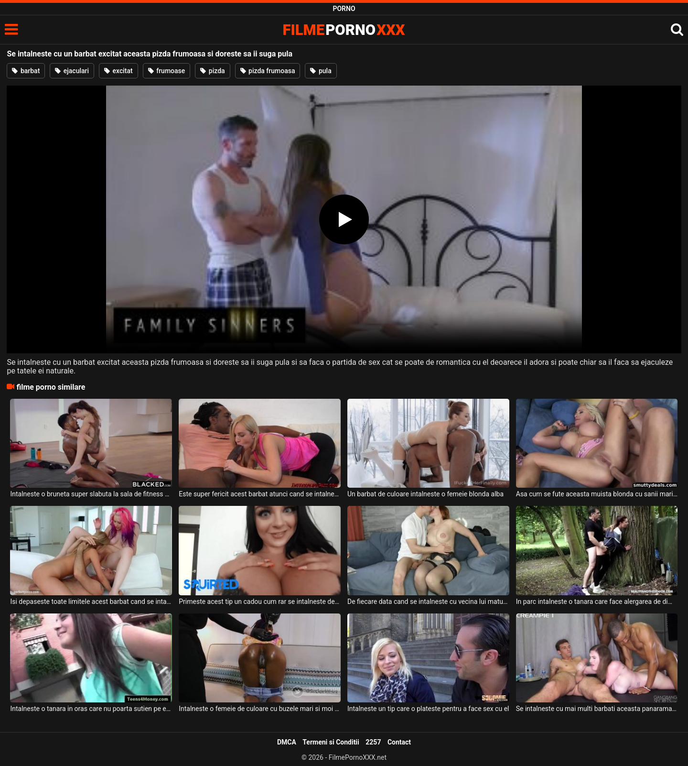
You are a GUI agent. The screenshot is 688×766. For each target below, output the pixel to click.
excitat (118, 71)
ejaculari (72, 71)
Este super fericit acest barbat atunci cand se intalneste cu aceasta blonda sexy (260, 494)
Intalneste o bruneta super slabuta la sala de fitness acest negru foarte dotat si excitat (91, 494)
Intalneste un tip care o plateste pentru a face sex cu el (428, 708)
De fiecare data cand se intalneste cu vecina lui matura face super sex (428, 601)
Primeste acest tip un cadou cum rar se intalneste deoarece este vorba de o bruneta (260, 601)
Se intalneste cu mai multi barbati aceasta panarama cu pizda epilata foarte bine (597, 708)
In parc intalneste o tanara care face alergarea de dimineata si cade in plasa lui (597, 601)
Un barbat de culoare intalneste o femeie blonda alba (425, 494)
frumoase (166, 71)
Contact (399, 742)
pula (320, 71)
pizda (212, 71)
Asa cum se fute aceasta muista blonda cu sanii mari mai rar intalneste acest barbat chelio (597, 494)
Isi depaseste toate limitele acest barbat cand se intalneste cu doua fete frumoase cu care (91, 601)
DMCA (286, 742)
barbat (26, 71)
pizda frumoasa (267, 71)
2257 (373, 742)
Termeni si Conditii (330, 742)
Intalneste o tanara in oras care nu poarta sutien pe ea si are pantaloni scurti (91, 708)
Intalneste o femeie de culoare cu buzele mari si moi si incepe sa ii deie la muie (260, 708)
